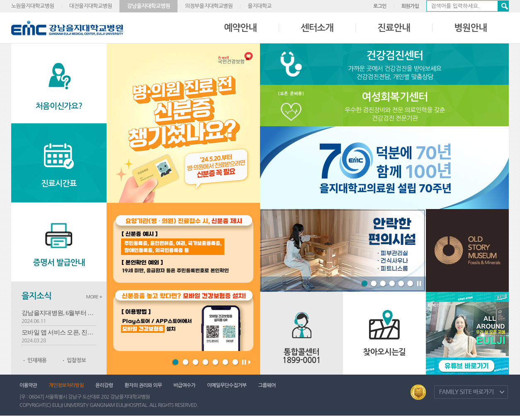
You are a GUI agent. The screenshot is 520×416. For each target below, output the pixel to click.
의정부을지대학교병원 (209, 6)
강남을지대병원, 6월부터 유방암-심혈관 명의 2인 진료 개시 (59, 313)
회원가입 (410, 6)
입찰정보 (76, 360)
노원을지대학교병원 (32, 6)
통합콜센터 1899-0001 (301, 356)
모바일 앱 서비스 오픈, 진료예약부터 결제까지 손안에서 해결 (59, 332)
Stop (419, 285)
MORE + (94, 297)
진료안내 (393, 27)
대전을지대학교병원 (90, 6)
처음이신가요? (59, 106)
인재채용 (36, 360)
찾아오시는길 (384, 352)
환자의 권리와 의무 (143, 385)
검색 (503, 6)
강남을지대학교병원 (148, 6)
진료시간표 (59, 184)
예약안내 (240, 27)
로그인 (379, 6)
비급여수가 (184, 385)
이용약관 (28, 385)
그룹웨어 (266, 385)
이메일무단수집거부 (226, 385)
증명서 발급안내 (59, 263)
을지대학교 (260, 6)
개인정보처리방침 (66, 385)
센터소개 (317, 27)
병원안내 (470, 27)
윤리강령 (104, 385)
